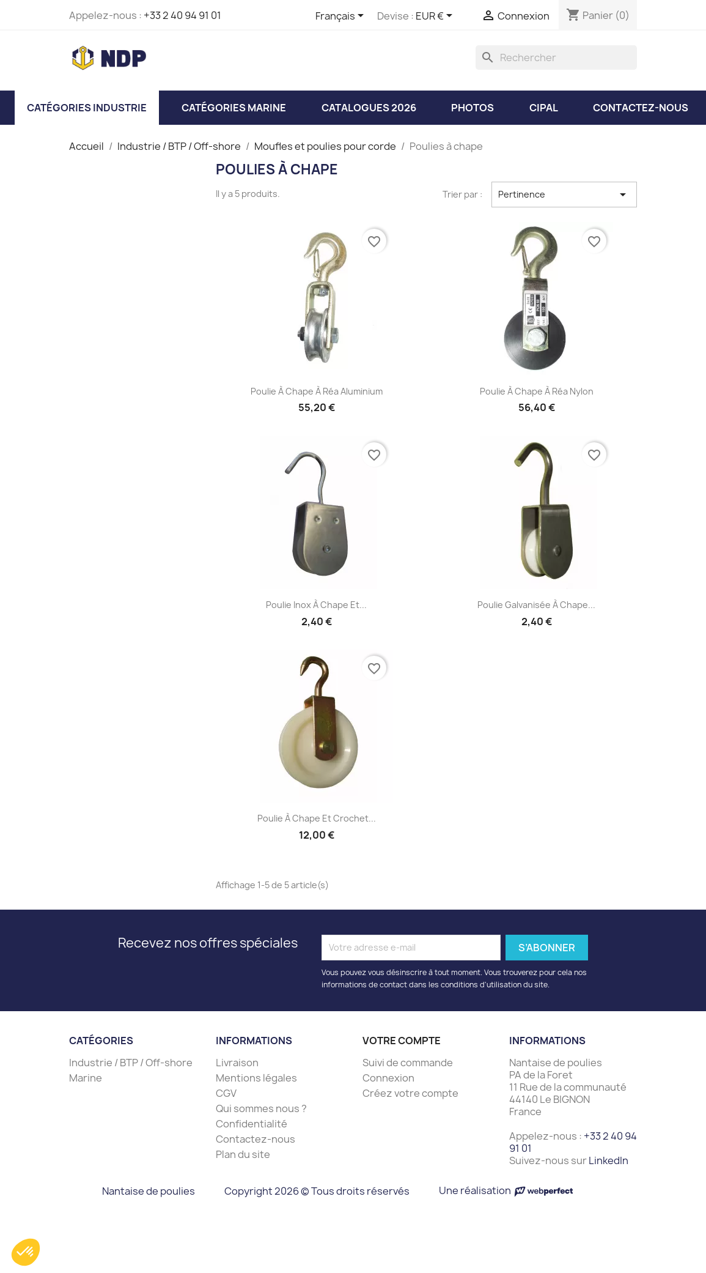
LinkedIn (608, 1160)
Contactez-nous (255, 1139)
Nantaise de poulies (148, 1191)
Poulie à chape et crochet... (316, 818)
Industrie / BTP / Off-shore (131, 1062)
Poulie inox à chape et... (316, 605)
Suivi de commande (407, 1062)
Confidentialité (251, 1124)
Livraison (237, 1062)
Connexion (388, 1078)
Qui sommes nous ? (261, 1108)
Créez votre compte (410, 1093)
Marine (85, 1078)
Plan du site (243, 1154)
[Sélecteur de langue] (341, 16)
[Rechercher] (556, 57)
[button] (25, 1252)
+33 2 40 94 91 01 (182, 15)
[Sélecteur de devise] (436, 16)
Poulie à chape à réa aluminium (317, 391)
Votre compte (401, 1040)
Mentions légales (256, 1078)
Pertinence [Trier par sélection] (564, 194)
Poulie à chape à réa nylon (537, 391)
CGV (226, 1093)
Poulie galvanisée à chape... (536, 605)
